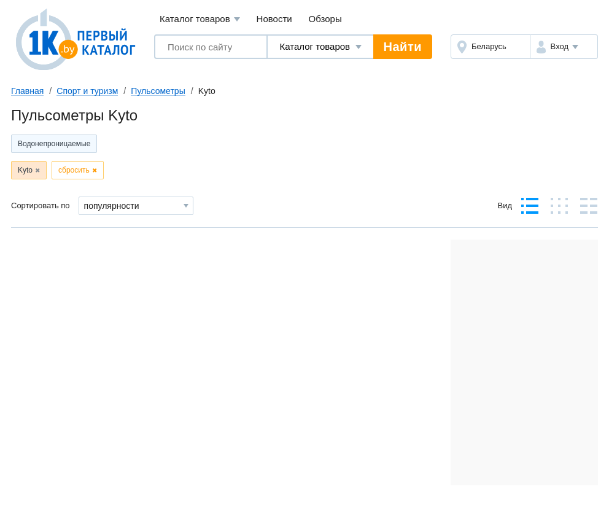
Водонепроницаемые (54, 143)
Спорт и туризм (87, 91)
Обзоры (325, 19)
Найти (403, 46)
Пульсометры (158, 91)
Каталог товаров (200, 19)
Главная (27, 91)
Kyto (25, 170)
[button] (563, 46)
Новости (274, 19)
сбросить (74, 170)
